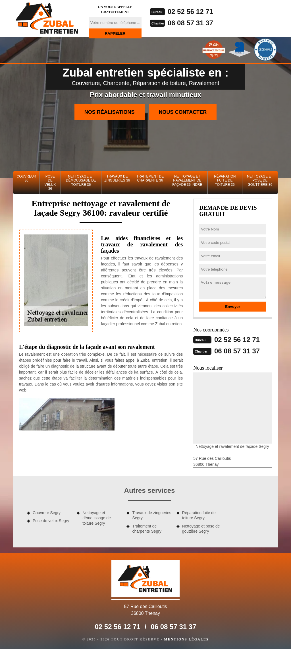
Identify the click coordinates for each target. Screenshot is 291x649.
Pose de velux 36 (50, 182)
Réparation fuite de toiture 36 (225, 180)
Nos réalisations (109, 112)
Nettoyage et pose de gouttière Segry (201, 528)
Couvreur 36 (26, 178)
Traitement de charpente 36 (150, 178)
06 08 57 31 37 (190, 23)
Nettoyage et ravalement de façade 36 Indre (187, 180)
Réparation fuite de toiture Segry (199, 515)
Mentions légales (186, 639)
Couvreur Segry (47, 512)
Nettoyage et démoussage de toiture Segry (96, 517)
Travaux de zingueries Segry (151, 515)
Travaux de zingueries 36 (117, 178)
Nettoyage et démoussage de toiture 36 (81, 180)
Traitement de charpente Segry (146, 528)
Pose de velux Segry (51, 520)
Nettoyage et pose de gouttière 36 (260, 180)
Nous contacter (183, 112)
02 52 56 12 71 (190, 11)
